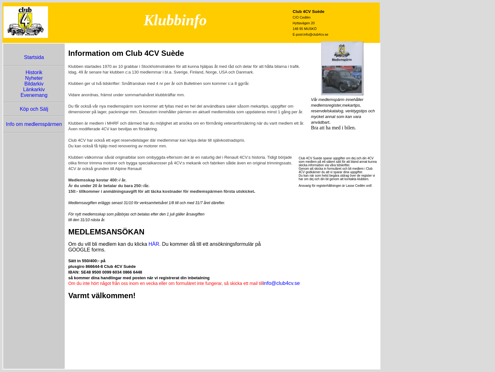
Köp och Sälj (34, 109)
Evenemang (34, 95)
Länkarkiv (34, 89)
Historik (34, 72)
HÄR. (154, 244)
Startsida (34, 57)
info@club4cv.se (281, 283)
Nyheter (34, 78)
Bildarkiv (33, 83)
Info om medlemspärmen (34, 124)
